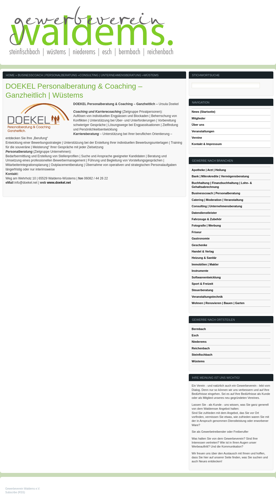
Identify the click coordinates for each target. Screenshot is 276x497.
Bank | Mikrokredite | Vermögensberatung (220, 176)
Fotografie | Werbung (206, 225)
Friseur (196, 232)
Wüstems (151, 75)
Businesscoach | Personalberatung (47, 75)
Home (10, 75)
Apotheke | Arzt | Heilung (209, 169)
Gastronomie (201, 238)
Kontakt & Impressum (207, 144)
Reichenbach (201, 348)
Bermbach (199, 329)
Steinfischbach (202, 354)
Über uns (198, 124)
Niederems (199, 341)
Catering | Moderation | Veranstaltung (217, 199)
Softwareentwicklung (206, 277)
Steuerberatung (202, 290)
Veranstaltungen (203, 131)
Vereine (197, 137)
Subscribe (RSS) (15, 492)
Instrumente (200, 270)
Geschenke (199, 245)
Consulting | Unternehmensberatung (110, 75)
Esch (195, 335)
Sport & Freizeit (202, 283)
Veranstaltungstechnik (207, 296)
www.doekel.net (59, 182)
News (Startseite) (203, 111)
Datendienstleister (204, 212)
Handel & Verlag (203, 251)
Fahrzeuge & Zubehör (207, 219)
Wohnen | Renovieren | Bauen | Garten (218, 303)
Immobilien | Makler (205, 264)
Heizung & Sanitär (204, 257)
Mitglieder (198, 118)
